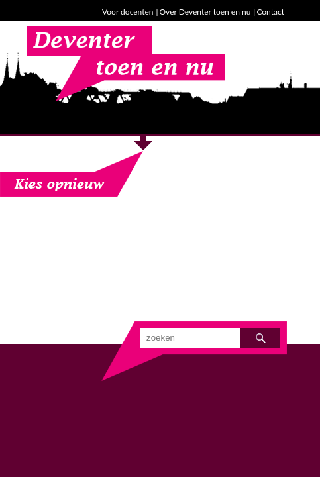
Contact (270, 12)
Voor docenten (127, 12)
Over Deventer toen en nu (205, 12)
